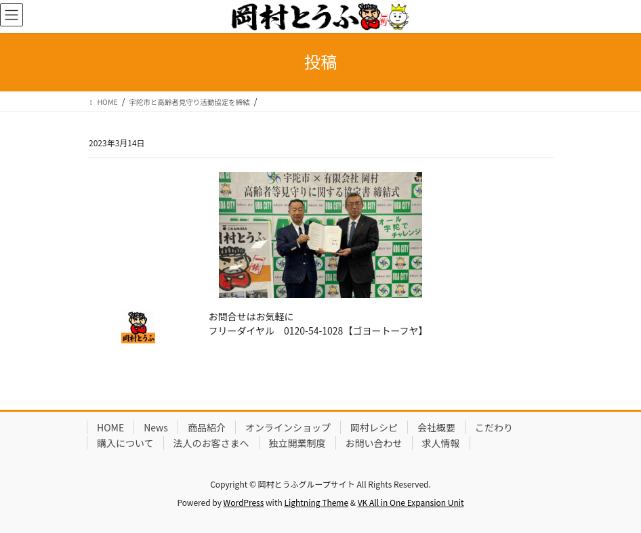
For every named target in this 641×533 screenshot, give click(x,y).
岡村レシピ (374, 427)
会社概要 (436, 427)
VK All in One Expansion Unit (411, 502)
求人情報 (441, 443)
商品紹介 (207, 427)
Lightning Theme (316, 502)
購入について (125, 443)
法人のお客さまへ (211, 443)
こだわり (494, 427)
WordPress (244, 502)
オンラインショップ (288, 427)
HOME (110, 427)
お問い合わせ (374, 443)
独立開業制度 (297, 443)
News (156, 427)
